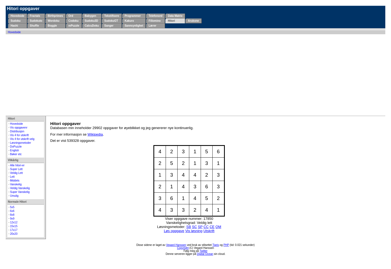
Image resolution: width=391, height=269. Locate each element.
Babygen (90, 15)
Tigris (215, 244)
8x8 (12, 214)
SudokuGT (111, 20)
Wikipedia (95, 134)
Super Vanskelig (20, 191)
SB (188, 227)
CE (212, 227)
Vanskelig (16, 184)
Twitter (203, 250)
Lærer (152, 25)
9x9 (12, 218)
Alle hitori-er (17, 165)
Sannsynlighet (134, 25)
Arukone (193, 20)
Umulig (14, 195)
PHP (226, 244)
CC (206, 227)
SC (194, 227)
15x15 (13, 226)
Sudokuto (36, 20)
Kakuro (129, 20)
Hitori (171, 20)
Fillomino (154, 20)
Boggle (52, 25)
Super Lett (16, 169)
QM (218, 227)
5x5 (12, 207)
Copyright (183, 247)
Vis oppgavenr (18, 127)
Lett (12, 176)
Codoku (73, 20)
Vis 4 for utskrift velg (22, 138)
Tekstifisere (111, 15)
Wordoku (53, 20)
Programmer (133, 15)
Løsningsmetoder (20, 142)
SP (200, 227)
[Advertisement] (195, 75)
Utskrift (208, 231)
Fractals (35, 15)
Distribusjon (17, 131)
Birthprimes (55, 15)
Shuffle (34, 25)
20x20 (13, 233)
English (14, 150)
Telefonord (155, 15)
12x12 (13, 222)
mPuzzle (73, 25)
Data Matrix (175, 15)
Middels (14, 180)
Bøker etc (16, 154)
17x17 (13, 230)
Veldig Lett (16, 172)
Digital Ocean (205, 253)
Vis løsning (193, 231)
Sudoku (16, 20)
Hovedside (17, 15)
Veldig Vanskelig (20, 188)
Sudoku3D (91, 20)
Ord (70, 15)
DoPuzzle (16, 146)
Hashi (14, 25)
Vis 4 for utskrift (19, 135)
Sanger (108, 25)
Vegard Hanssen (176, 244)
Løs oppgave (174, 231)
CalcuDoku (92, 25)
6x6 (12, 210)
